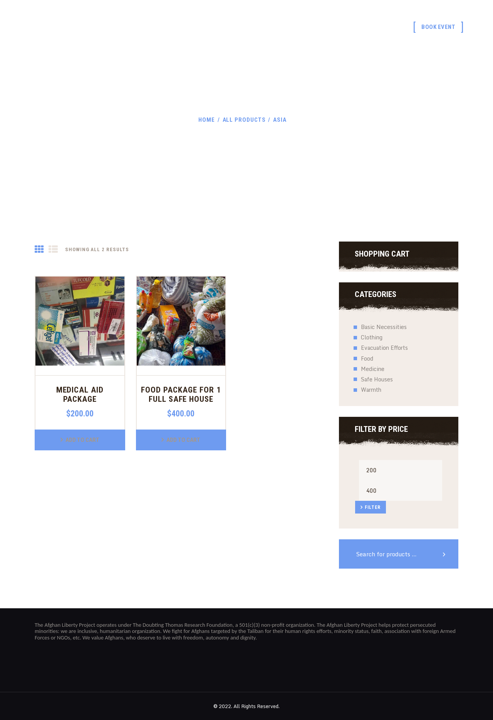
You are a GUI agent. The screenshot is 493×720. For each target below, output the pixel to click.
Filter (373, 507)
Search (446, 554)
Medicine (372, 368)
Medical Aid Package (80, 394)
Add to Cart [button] (82, 439)
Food (367, 358)
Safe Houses (377, 379)
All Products (244, 119)
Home (206, 119)
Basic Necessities (384, 326)
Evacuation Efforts (384, 347)
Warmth (371, 389)
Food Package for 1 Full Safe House (181, 394)
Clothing (371, 337)
